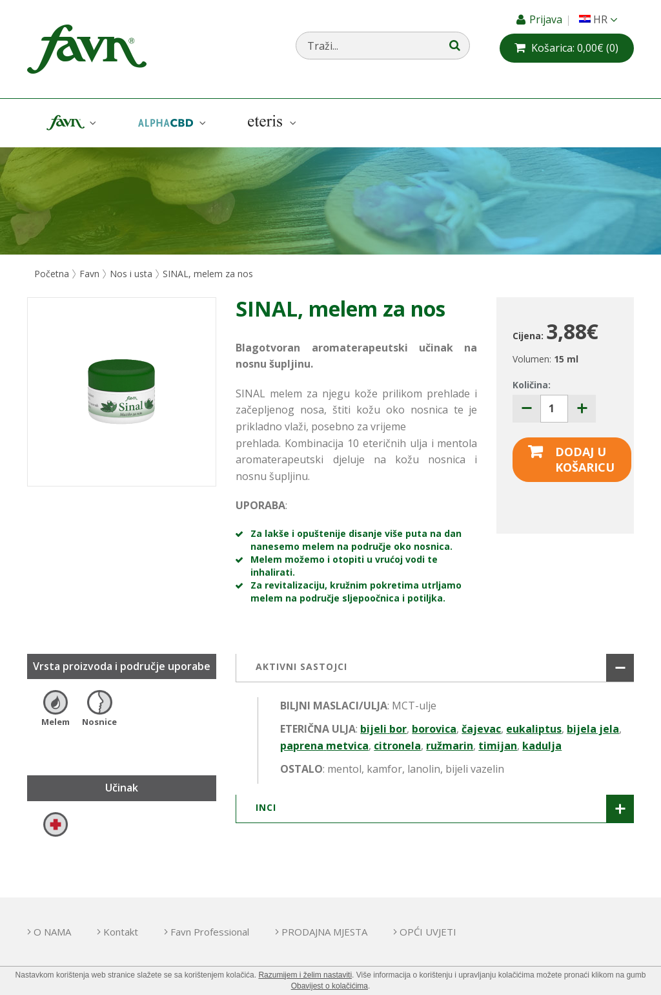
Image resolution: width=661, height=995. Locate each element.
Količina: (532, 385)
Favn (70, 123)
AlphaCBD (170, 123)
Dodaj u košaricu (585, 459)
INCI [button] (266, 807)
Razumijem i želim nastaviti (305, 974)
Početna (51, 273)
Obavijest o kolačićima (329, 985)
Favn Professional (209, 931)
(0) (574, 48)
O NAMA (52, 931)
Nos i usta (131, 273)
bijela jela (593, 729)
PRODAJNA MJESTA (324, 931)
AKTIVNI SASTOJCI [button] (301, 666)
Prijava (547, 19)
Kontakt (120, 931)
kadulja (542, 745)
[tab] (435, 668)
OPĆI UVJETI (428, 931)
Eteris (270, 123)
